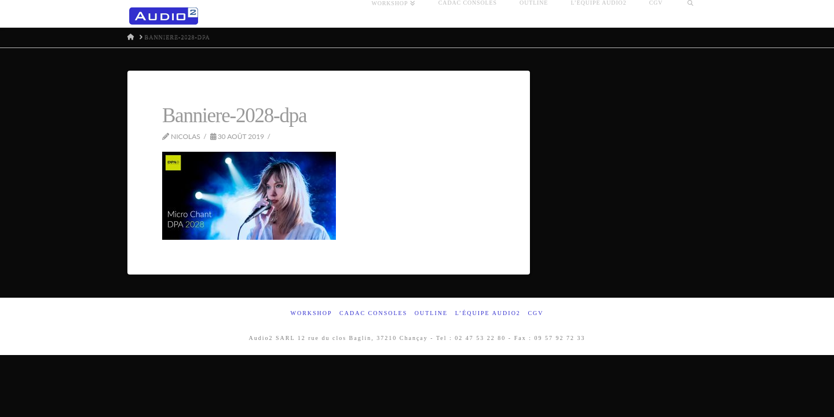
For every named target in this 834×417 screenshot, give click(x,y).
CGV (535, 313)
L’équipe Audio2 (488, 313)
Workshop (311, 313)
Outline (431, 313)
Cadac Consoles (373, 313)
